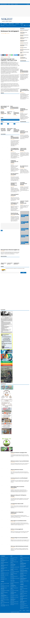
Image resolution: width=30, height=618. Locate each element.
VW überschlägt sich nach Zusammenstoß (23, 32)
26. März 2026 (2, 596)
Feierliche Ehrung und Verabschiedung (15, 219)
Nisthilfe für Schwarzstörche (23, 242)
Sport (11, 561)
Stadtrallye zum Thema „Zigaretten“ (3, 134)
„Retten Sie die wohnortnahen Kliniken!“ (23, 149)
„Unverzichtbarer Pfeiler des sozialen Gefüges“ (24, 563)
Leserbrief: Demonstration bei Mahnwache (24, 131)
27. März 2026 (13, 475)
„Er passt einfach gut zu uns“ (9, 269)
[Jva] (6, 354)
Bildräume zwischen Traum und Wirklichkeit (20, 466)
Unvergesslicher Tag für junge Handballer (14, 574)
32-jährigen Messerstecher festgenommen (23, 40)
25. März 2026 (2, 599)
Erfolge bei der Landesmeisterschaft (15, 572)
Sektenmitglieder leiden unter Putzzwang (23, 604)
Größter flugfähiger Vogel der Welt (5, 610)
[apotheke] (6, 441)
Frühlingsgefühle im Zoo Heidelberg (5, 595)
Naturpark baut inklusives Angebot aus (10, 255)
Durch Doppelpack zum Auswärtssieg (15, 583)
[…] (15, 176)
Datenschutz (27, 615)
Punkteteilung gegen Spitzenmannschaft (13, 570)
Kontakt (20, 615)
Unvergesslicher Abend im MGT (17, 508)
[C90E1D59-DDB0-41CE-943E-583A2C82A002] (7, 394)
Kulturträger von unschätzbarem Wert (18, 525)
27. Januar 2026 (22, 151)
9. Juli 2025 (22, 602)
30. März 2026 (13, 210)
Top (6, 33)
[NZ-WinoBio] (6, 451)
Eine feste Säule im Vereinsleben (14, 179)
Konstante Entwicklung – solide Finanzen (14, 567)
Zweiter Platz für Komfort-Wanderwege (4, 593)
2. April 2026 (12, 201)
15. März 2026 (13, 502)
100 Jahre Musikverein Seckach (17, 474)
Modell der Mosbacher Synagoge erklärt (3, 118)
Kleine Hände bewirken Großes (10, 134)
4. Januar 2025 (22, 613)
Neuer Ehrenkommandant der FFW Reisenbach (14, 112)
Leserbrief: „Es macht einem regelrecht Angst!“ (23, 606)
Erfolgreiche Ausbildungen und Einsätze (14, 166)
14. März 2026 (2, 606)
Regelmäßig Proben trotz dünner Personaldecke (17, 492)
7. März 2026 (22, 133)
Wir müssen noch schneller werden (24, 573)
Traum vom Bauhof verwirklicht (15, 200)
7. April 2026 (22, 31)
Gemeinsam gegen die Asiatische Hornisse (24, 235)
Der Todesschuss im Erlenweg (24, 166)
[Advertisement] (15, 10)
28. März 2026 (23, 236)
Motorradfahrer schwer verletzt (4, 580)
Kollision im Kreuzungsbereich (24, 30)
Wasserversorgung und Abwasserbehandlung (23, 571)
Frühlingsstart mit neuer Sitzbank (14, 208)
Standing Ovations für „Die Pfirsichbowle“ (19, 483)
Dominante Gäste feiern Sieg (14, 581)
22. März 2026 (23, 243)
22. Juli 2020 (3, 33)
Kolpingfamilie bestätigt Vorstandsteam (14, 189)
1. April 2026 (23, 223)
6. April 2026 (2, 114)
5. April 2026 (9, 119)
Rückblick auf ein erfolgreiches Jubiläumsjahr (17, 518)
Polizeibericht (3, 561)
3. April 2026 (12, 191)
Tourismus (8, 33)
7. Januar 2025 (22, 611)
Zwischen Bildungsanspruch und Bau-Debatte (24, 566)
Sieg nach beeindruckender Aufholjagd (14, 579)
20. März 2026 (22, 587)
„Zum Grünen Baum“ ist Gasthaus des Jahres (5, 605)
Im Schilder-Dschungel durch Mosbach (23, 183)
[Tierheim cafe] (6, 410)
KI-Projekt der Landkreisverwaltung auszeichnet (24, 586)
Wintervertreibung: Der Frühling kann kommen (18, 501)
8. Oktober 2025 (23, 185)
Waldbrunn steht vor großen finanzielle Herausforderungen (24, 576)
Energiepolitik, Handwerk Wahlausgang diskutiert (23, 568)
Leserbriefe (22, 589)
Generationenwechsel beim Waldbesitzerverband (23, 583)
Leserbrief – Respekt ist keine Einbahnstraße (23, 601)
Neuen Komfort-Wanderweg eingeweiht (4, 598)
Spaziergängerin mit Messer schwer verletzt (5, 112)
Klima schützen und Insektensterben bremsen (16, 135)
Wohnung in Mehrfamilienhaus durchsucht (24, 35)
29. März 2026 (2, 594)
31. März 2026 (13, 467)
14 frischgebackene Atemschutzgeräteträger (16, 118)
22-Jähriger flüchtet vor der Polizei (5, 578)
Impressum (24, 615)
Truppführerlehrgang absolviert (16, 269)
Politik (21, 561)
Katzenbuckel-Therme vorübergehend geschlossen (4, 600)
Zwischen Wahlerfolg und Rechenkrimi (23, 581)
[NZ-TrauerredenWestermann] (6, 387)
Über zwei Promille (3, 582)
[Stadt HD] (6, 338)
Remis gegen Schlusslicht (23, 47)
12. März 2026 (13, 519)
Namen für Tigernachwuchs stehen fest (5, 608)
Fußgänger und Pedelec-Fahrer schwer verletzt (24, 38)
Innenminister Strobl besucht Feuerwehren (23, 578)
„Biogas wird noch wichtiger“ (3, 269)
